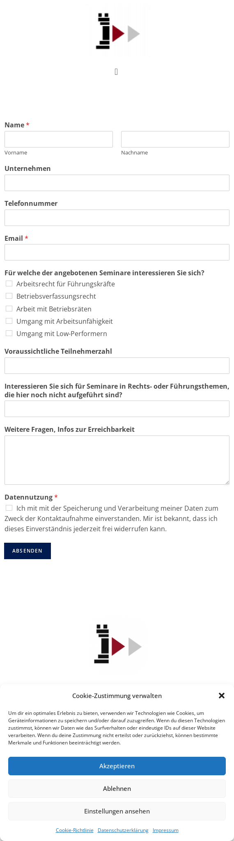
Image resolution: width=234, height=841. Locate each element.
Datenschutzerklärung (123, 830)
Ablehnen (117, 788)
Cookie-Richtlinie (75, 830)
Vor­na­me (16, 152)
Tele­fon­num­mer (31, 203)
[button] (222, 695)
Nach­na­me (134, 152)
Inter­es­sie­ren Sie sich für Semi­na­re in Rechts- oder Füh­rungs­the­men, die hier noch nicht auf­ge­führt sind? (117, 390)
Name (17, 125)
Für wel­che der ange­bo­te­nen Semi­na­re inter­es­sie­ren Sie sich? (104, 273)
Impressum (166, 830)
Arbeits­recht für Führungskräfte (65, 283)
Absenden (27, 550)
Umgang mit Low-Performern (61, 333)
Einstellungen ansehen (117, 811)
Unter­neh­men (28, 168)
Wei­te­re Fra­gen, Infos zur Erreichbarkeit (70, 429)
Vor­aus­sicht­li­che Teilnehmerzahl (58, 351)
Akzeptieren (117, 766)
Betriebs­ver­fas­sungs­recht (56, 296)
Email (16, 238)
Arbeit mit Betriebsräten (54, 308)
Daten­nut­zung (31, 497)
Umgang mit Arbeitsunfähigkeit (64, 321)
